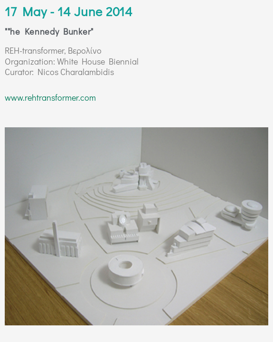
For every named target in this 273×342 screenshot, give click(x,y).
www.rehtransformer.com (50, 97)
